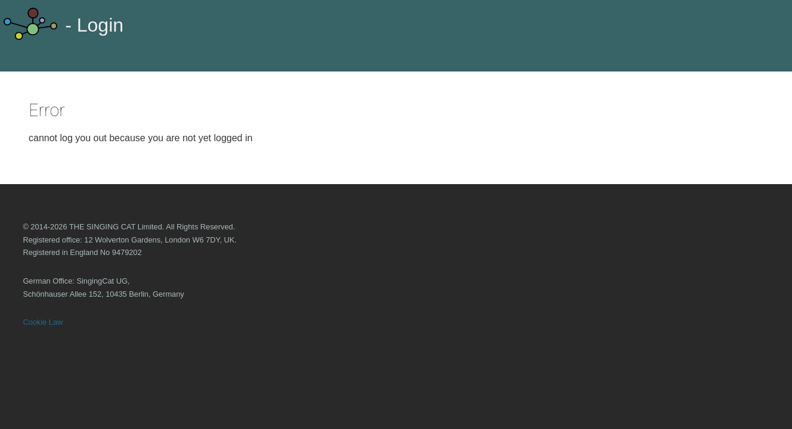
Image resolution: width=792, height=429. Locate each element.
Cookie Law (43, 322)
